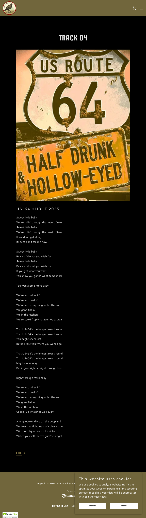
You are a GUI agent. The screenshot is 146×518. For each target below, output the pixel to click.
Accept (124, 505)
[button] (141, 8)
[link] (9, 8)
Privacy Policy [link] (60, 505)
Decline (92, 505)
